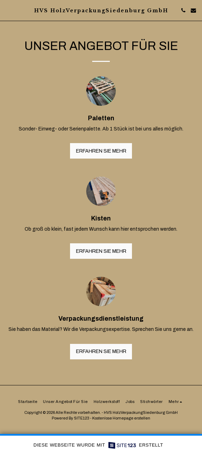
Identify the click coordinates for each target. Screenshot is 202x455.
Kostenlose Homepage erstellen (121, 418)
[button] (8, 10)
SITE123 (81, 418)
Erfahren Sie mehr (101, 151)
